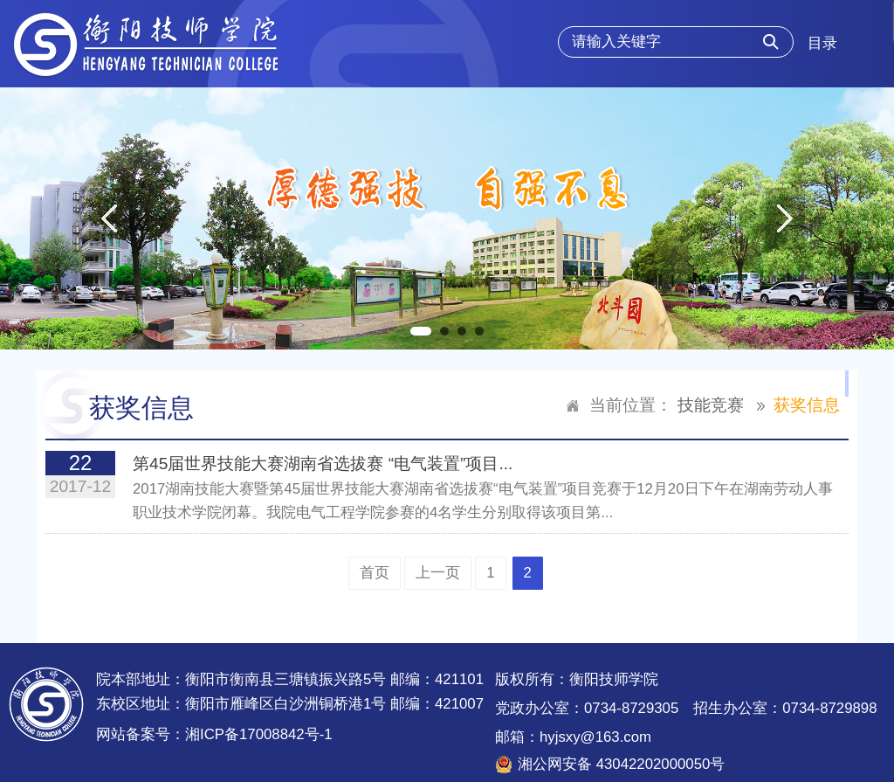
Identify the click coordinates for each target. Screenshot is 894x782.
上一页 (438, 572)
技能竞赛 (710, 405)
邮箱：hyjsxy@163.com (573, 737)
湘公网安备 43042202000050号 (621, 764)
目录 (822, 43)
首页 (374, 572)
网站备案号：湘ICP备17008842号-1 (214, 734)
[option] (447, 218)
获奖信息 (807, 405)
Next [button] (785, 218)
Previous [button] (108, 218)
